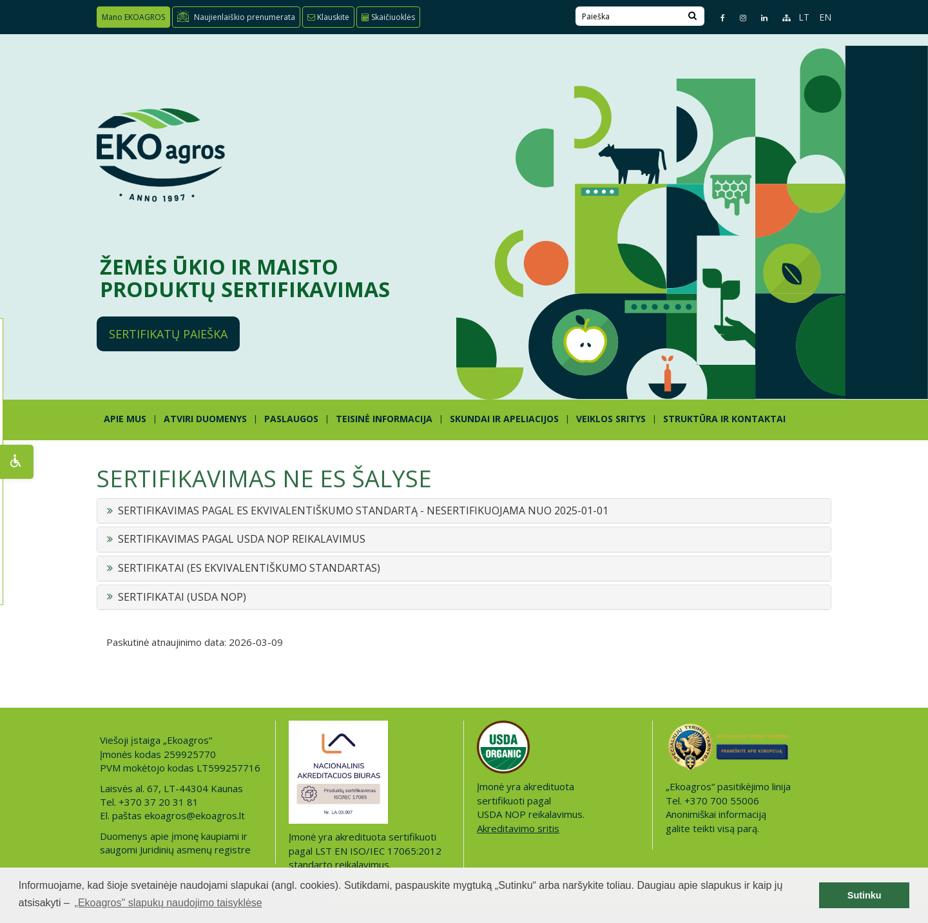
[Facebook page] (717, 17)
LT (803, 17)
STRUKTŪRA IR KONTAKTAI (724, 419)
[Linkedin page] (758, 17)
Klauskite (328, 17)
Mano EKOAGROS (133, 17)
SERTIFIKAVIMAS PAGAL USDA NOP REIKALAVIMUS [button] (241, 539)
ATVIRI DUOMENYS (205, 419)
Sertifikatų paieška (168, 334)
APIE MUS (125, 419)
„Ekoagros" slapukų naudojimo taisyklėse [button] (168, 902)
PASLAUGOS (291, 419)
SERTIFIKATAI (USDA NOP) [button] (182, 597)
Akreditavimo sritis (518, 828)
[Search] (692, 16)
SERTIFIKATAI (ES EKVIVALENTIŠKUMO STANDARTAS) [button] (249, 568)
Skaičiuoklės (388, 17)
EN (825, 17)
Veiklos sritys (611, 419)
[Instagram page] (737, 17)
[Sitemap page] (780, 17)
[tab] (464, 511)
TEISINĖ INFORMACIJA (384, 419)
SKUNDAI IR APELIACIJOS (504, 419)
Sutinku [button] (864, 895)
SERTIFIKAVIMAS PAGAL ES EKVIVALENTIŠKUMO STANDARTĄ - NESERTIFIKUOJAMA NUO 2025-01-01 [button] (363, 511)
